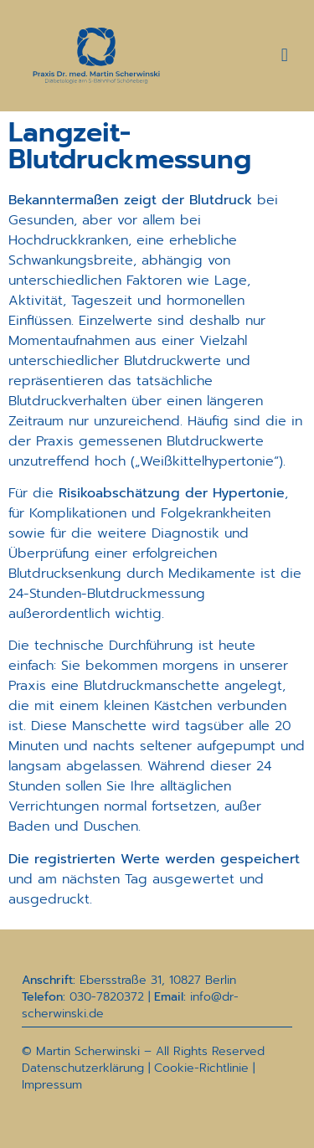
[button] (284, 55)
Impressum (52, 1085)
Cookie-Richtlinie (201, 1068)
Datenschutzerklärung (83, 1068)
